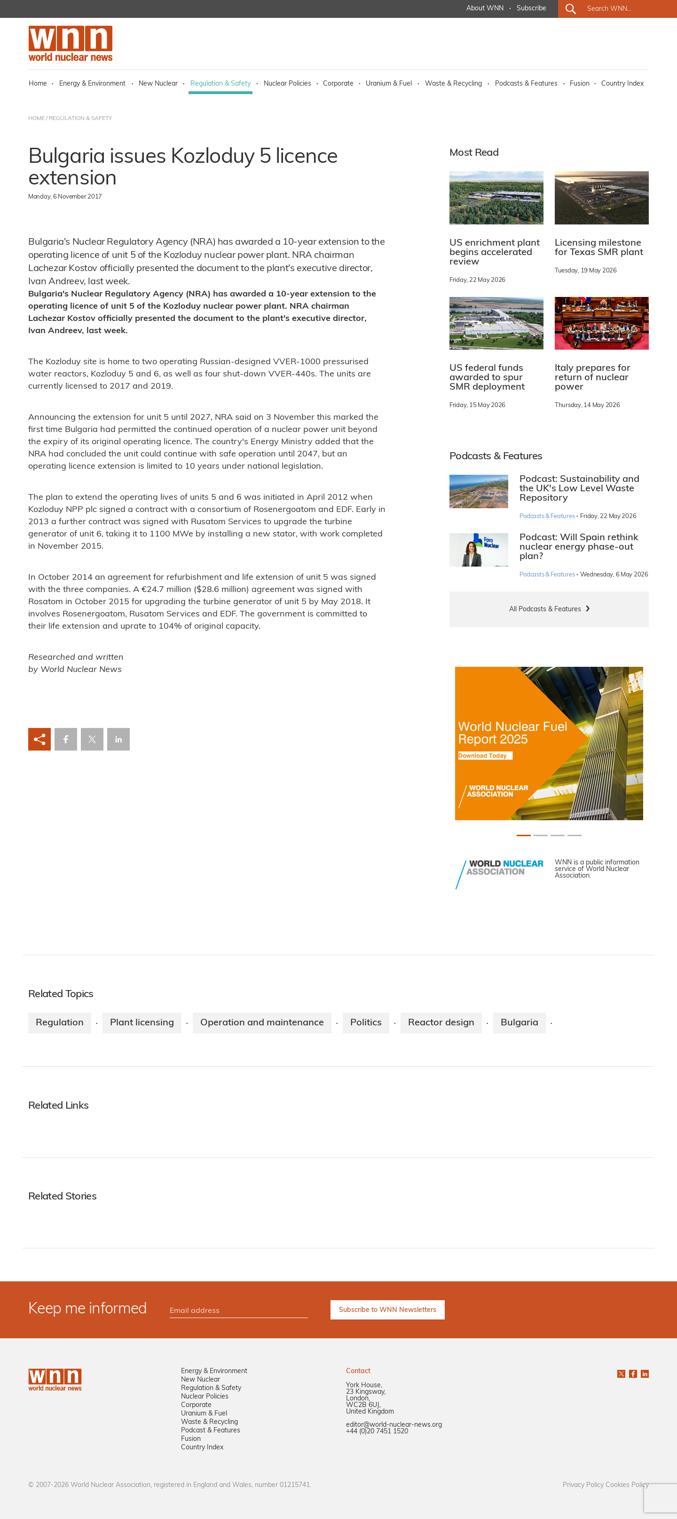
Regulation (60, 1023)
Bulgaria (519, 1023)
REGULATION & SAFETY (80, 118)
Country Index (622, 84)
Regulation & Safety (220, 84)
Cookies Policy (627, 1485)
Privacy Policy (583, 1485)
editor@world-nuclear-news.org (394, 1425)
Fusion (580, 84)
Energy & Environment (92, 84)
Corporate (338, 84)
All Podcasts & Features (545, 609)
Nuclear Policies (287, 84)
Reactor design (441, 1023)
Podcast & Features (210, 1430)
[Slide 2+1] (558, 835)
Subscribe (531, 8)
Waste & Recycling (453, 84)
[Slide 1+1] (541, 835)
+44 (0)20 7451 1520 (377, 1431)
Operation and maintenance (262, 1023)
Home (38, 84)
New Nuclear (158, 84)
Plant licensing (142, 1023)
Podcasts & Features (526, 84)
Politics (366, 1023)
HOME (36, 118)
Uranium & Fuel (389, 84)
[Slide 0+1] (524, 835)
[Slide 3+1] (574, 835)
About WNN (485, 8)
